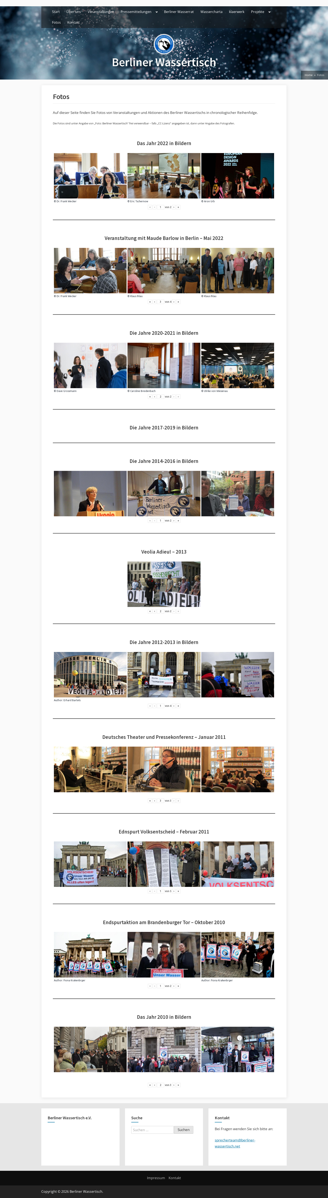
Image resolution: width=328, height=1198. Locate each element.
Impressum (156, 1178)
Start (56, 11)
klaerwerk (236, 11)
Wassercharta (211, 11)
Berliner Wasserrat (179, 11)
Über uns (73, 11)
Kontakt (73, 22)
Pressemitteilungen (136, 11)
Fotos (56, 22)
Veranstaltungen (101, 11)
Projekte (257, 11)
